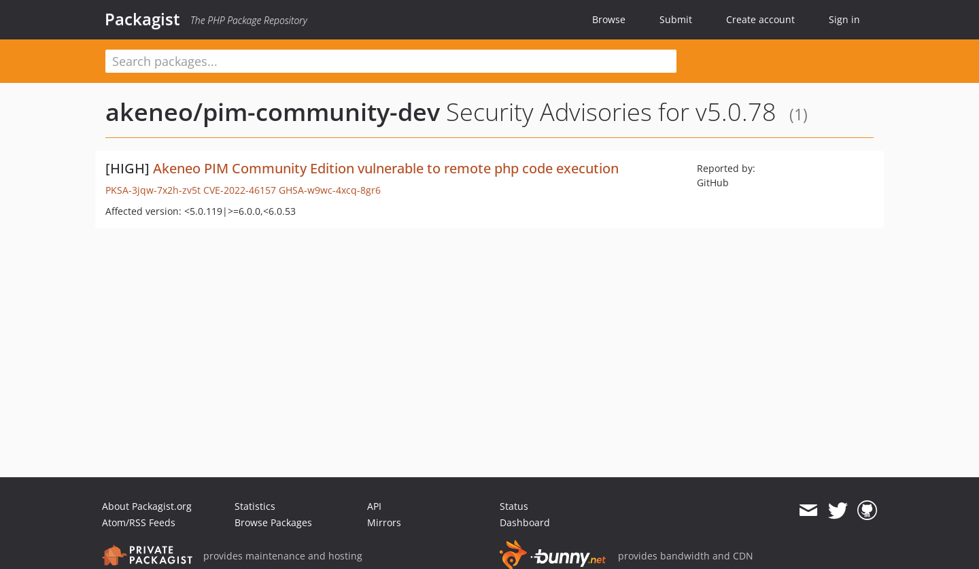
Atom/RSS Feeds (138, 522)
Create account (760, 19)
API (374, 506)
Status (514, 506)
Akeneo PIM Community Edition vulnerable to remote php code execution (386, 168)
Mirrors (384, 522)
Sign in (844, 19)
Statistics (255, 506)
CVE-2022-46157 (239, 190)
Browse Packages (273, 522)
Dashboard (525, 522)
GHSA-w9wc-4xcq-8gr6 (330, 190)
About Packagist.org (147, 506)
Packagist (142, 19)
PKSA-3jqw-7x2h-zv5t (153, 190)
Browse (608, 19)
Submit (675, 19)
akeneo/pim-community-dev (272, 111)
